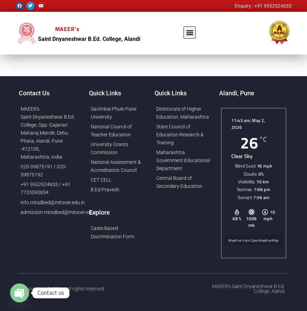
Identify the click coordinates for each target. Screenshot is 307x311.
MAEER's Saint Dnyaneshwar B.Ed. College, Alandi (248, 289)
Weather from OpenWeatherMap (254, 242)
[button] (190, 32)
